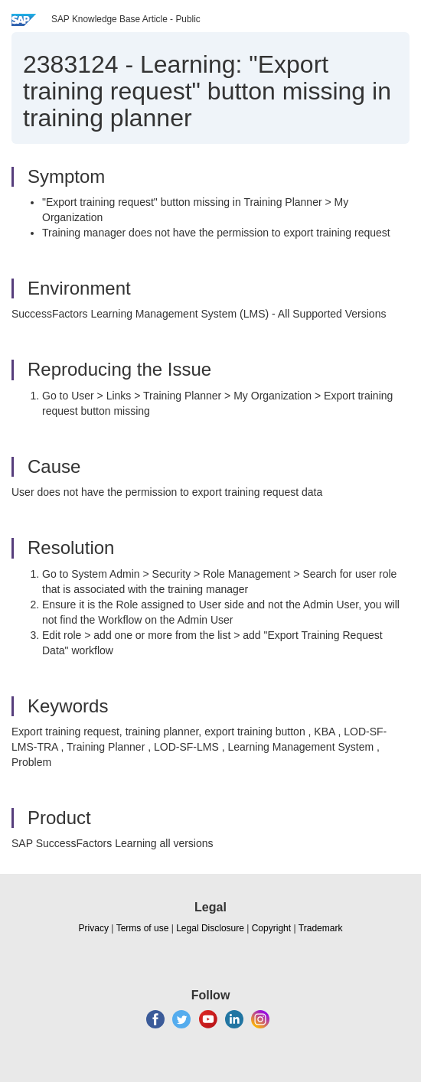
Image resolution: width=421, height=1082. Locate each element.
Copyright (271, 928)
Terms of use (142, 928)
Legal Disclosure (210, 928)
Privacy (94, 928)
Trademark (321, 928)
